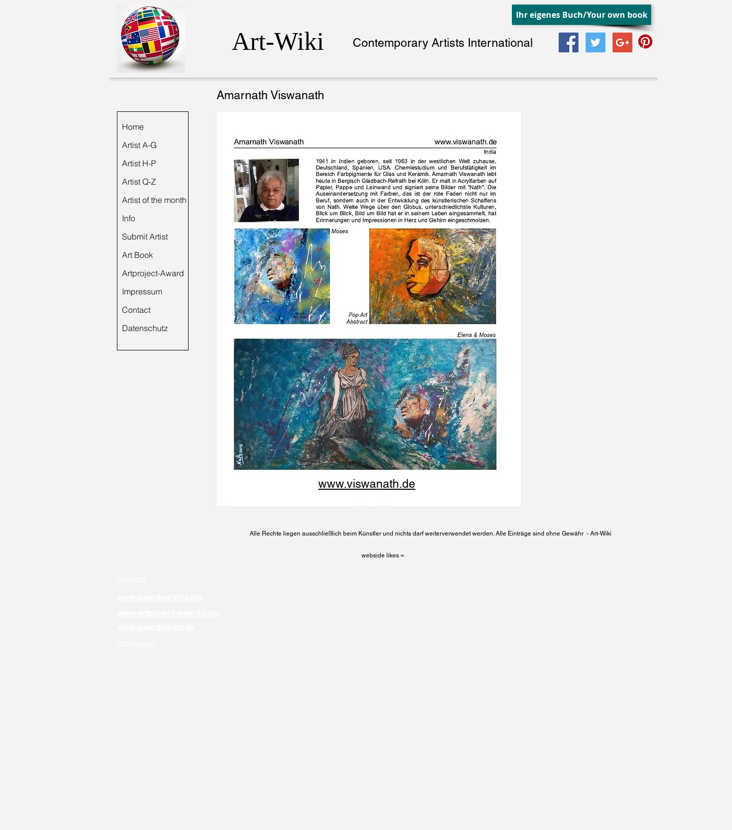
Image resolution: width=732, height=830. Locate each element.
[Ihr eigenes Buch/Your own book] (581, 15)
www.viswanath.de (366, 483)
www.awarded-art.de (156, 627)
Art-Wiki (278, 41)
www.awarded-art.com (159, 597)
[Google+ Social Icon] (622, 42)
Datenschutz (145, 328)
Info (128, 218)
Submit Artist (145, 236)
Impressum (142, 291)
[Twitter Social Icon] (595, 42)
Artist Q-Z (139, 181)
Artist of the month (154, 200)
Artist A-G (139, 145)
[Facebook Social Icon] (568, 42)
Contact (136, 310)
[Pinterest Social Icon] (645, 41)
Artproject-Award (153, 273)
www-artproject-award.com (168, 613)
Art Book (137, 255)
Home (133, 127)
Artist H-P (139, 163)
